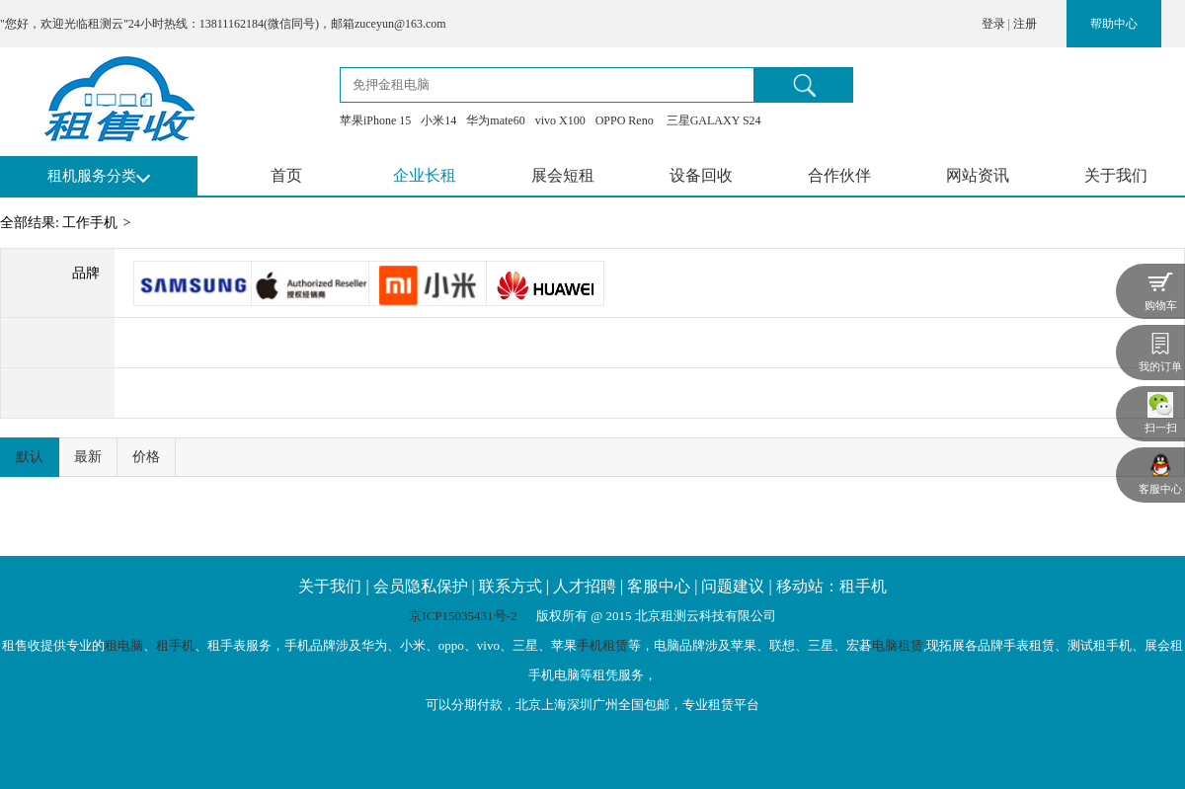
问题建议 (732, 586)
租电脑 (124, 645)
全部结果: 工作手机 (59, 222)
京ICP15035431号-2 (464, 615)
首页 (286, 175)
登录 (993, 24)
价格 (146, 456)
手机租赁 (602, 645)
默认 (29, 456)
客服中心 (658, 586)
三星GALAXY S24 (712, 120)
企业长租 (424, 175)
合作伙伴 (839, 175)
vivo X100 (560, 120)
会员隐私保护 (420, 586)
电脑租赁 (897, 645)
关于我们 (1115, 175)
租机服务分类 (91, 176)
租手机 (175, 645)
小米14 (438, 120)
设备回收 (701, 175)
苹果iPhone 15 (375, 120)
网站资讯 (977, 175)
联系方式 (510, 586)
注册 (1025, 24)
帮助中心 (1114, 24)
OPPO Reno (624, 120)
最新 (88, 456)
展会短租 (562, 175)
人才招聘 (584, 586)
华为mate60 (495, 120)
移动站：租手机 (831, 586)
